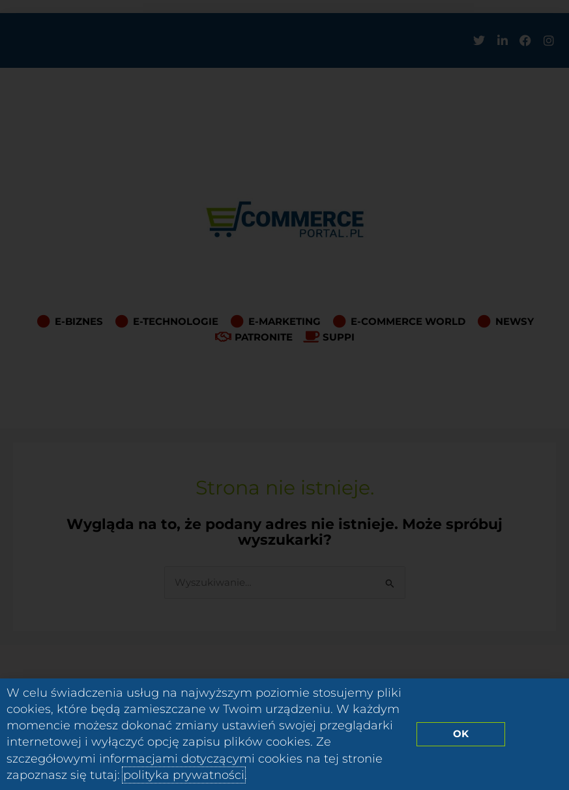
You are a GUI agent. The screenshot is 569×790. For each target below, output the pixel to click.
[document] (284, 395)
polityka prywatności (183, 775)
